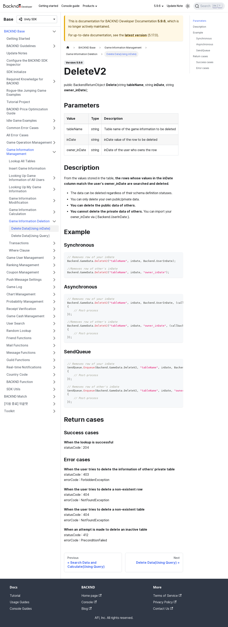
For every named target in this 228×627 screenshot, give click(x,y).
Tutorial (15, 596)
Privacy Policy (164, 602)
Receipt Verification (21, 309)
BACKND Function (19, 382)
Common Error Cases (22, 128)
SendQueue (203, 50)
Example (198, 32)
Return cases (200, 56)
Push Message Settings (24, 280)
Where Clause (19, 250)
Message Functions (20, 353)
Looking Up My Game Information (25, 189)
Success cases (204, 62)
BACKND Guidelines (21, 46)
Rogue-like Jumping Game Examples (26, 93)
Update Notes (16, 53)
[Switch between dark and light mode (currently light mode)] (187, 6)
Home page (91, 596)
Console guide (70, 6)
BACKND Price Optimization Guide (27, 111)
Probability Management (24, 301)
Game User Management (25, 258)
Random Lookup (18, 331)
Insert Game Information (27, 168)
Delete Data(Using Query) (30, 236)
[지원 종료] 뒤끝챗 (16, 404)
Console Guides (21, 609)
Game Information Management (20, 152)
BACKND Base (14, 31)
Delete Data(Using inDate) (30, 228)
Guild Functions (18, 360)
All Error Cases (17, 135)
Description (199, 26)
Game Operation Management (29, 142)
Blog (86, 609)
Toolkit (9, 411)
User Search (15, 323)
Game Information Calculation (22, 212)
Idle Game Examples (21, 121)
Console (89, 602)
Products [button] (88, 6)
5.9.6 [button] (157, 6)
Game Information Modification (22, 200)
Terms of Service (167, 596)
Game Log (14, 287)
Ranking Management (22, 265)
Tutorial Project (18, 102)
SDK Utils (13, 389)
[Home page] (68, 47)
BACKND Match (15, 396)
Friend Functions (18, 338)
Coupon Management (22, 272)
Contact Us (163, 609)
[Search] (209, 6)
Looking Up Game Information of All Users (26, 178)
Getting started (48, 6)
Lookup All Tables (22, 161)
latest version (136, 35)
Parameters (199, 20)
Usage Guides (19, 602)
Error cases (202, 68)
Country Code (17, 374)
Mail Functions (17, 345)
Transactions (19, 243)
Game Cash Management (25, 316)
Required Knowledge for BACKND (24, 81)
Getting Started (18, 39)
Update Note (175, 6)
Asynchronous (204, 44)
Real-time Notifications (23, 367)
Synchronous (204, 38)
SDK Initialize (16, 72)
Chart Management (20, 294)
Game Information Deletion (29, 221)
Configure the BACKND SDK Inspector (27, 63)
